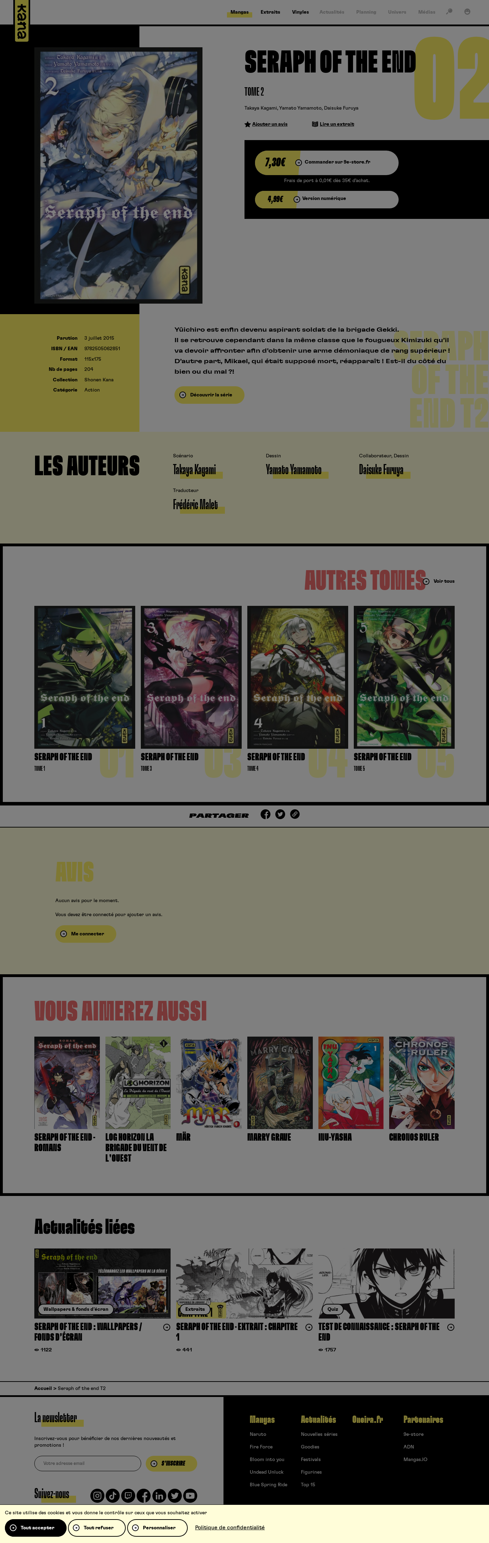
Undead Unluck (266, 1472)
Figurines (311, 1472)
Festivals (311, 1459)
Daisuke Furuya (341, 108)
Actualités (318, 1419)
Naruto (258, 1434)
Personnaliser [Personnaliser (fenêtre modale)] (159, 1527)
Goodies (310, 1447)
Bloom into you (267, 1459)
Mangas (262, 1419)
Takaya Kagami (261, 108)
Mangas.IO (415, 1459)
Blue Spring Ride (268, 1484)
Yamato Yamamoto (300, 108)
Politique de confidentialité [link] (230, 1527)
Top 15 (308, 1484)
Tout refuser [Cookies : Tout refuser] (98, 1527)
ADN (409, 1447)
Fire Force (261, 1447)
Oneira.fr (367, 1419)
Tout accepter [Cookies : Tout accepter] (37, 1527)
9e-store (413, 1434)
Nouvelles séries (319, 1434)
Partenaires (423, 1419)
